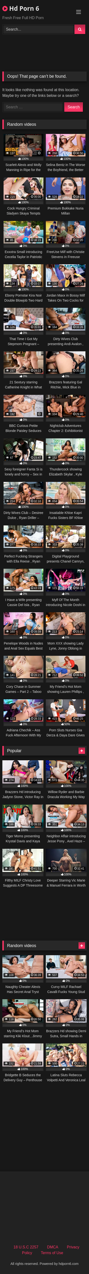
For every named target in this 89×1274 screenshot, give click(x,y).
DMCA (52, 1247)
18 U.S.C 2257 (26, 1247)
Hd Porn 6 (20, 8)
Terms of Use (52, 1253)
